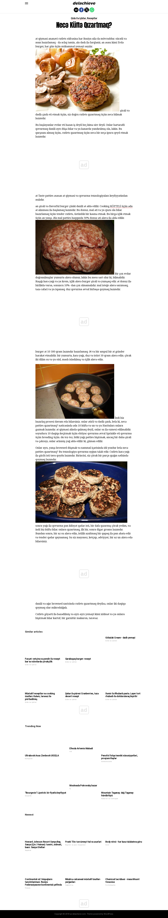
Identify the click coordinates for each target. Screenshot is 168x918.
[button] (26, 3)
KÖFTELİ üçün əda (121, 206)
